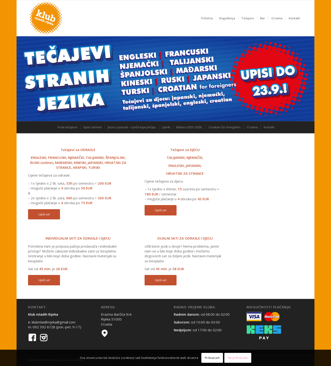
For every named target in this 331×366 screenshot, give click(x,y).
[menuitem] (207, 18)
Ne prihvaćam (238, 358)
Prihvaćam (212, 358)
